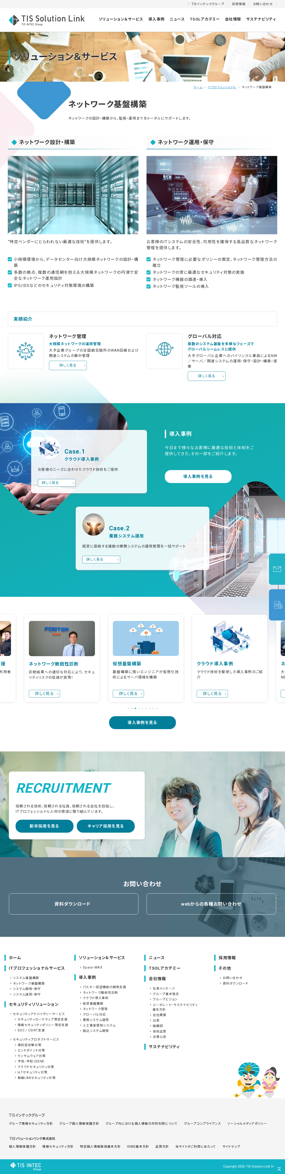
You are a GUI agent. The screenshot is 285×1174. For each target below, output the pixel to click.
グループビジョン (163, 999)
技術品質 (157, 1031)
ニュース (177, 19)
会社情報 (233, 19)
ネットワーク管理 (93, 1009)
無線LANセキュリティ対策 (35, 1078)
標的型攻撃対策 (27, 1045)
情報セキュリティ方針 (58, 1146)
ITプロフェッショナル (222, 87)
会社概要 (157, 1015)
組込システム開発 (94, 1031)
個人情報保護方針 (22, 1146)
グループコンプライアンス (202, 1123)
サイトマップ (231, 1146)
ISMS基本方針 (138, 1146)
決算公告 (157, 1037)
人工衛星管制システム (97, 1025)
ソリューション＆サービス (121, 19)
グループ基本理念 (164, 994)
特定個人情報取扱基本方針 (100, 1146)
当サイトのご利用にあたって (195, 1146)
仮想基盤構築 (91, 1003)
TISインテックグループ (208, 4)
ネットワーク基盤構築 (27, 983)
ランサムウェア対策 (30, 1056)
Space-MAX (90, 967)
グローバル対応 (92, 1014)
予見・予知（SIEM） (29, 1061)
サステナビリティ (261, 19)
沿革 (154, 1020)
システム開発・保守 (25, 989)
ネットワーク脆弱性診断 (98, 992)
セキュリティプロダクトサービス (34, 1039)
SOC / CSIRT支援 (29, 1030)
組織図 (156, 1026)
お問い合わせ (263, 4)
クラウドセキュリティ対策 (34, 1067)
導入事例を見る (198, 476)
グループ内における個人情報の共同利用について (142, 1123)
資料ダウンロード (72, 904)
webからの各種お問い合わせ (211, 904)
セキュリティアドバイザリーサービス (37, 1014)
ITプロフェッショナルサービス (37, 968)
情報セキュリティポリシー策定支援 (41, 1025)
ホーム (198, 87)
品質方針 (162, 1146)
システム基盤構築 (24, 978)
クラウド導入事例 (93, 998)
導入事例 (156, 19)
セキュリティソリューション (34, 1004)
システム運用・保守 (25, 994)
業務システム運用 (94, 1020)
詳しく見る (68, 365)
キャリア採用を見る (106, 826)
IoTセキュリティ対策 (30, 1072)
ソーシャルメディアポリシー (247, 1123)
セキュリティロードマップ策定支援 (41, 1019)
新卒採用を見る (44, 826)
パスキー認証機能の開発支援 (102, 987)
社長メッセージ (162, 988)
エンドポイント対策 (29, 1050)
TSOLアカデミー (205, 19)
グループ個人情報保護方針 (79, 1123)
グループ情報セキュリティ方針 (31, 1123)
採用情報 (239, 4)
